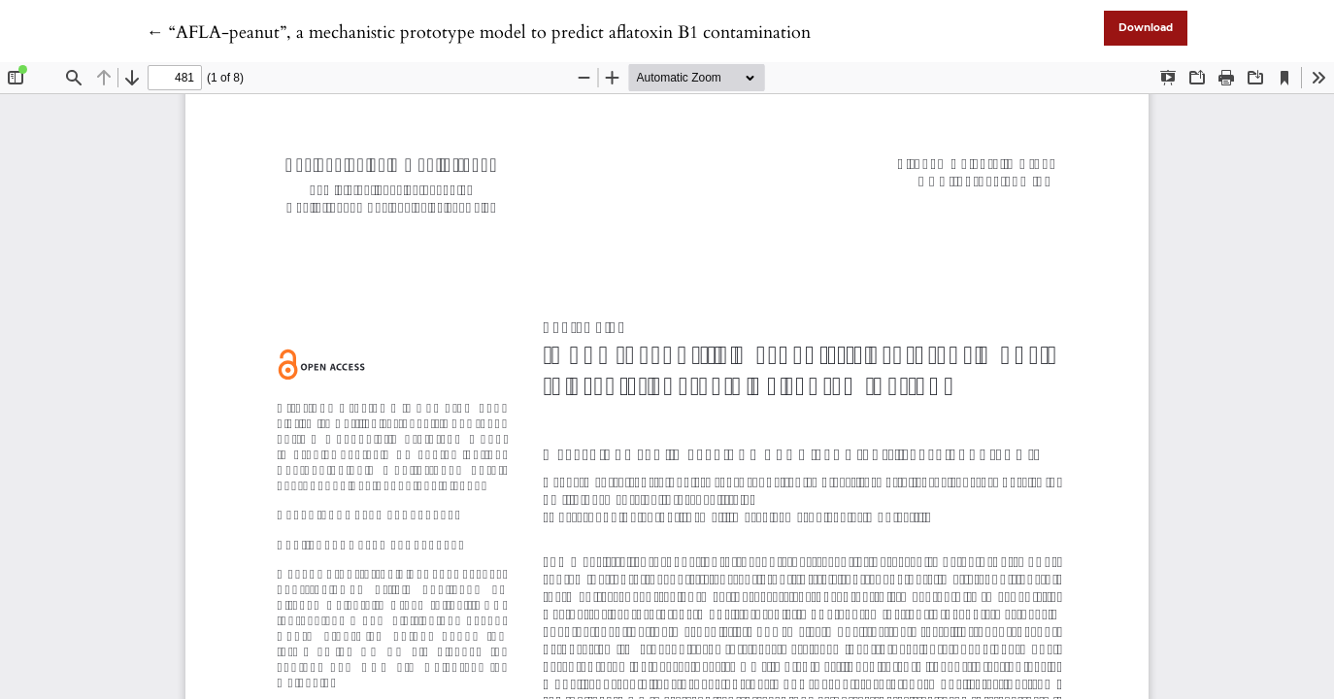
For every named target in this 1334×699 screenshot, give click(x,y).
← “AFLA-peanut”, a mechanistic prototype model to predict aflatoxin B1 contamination (479, 32)
